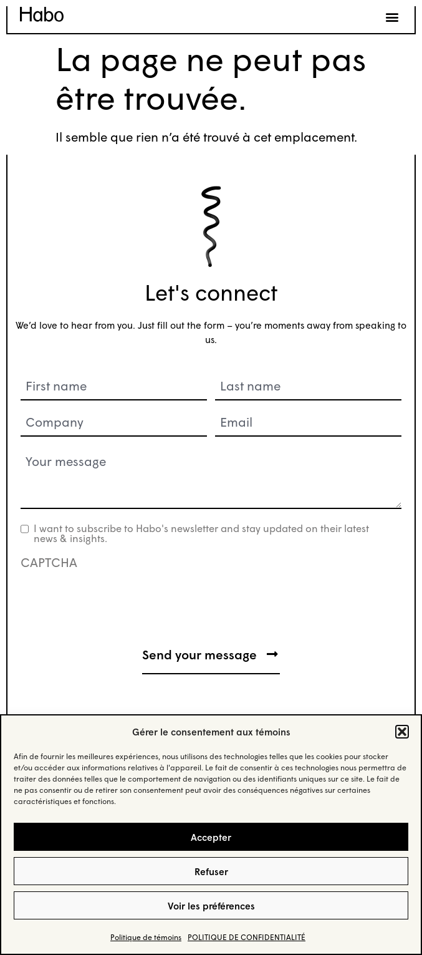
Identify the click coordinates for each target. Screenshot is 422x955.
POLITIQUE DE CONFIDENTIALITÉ (246, 937)
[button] (402, 731)
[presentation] (115, 597)
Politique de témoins (145, 937)
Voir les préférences (211, 905)
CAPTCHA (49, 562)
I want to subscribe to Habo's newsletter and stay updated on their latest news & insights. (201, 533)
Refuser (211, 871)
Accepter (211, 837)
